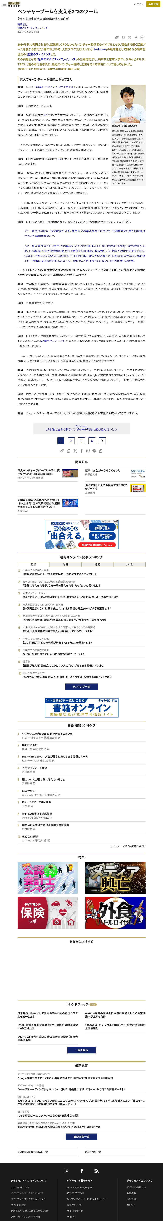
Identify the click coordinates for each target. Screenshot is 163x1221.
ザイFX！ (71, 1216)
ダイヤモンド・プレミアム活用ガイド (28, 1199)
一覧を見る (81, 1050)
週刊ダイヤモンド (75, 1193)
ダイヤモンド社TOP (136, 1187)
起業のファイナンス (39, 54)
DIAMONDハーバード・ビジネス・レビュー (87, 1199)
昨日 (65, 564)
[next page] (102, 440)
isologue (100, 49)
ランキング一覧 (81, 686)
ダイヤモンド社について (139, 1180)
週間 (97, 564)
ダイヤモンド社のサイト (79, 1180)
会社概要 (131, 1193)
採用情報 (131, 1199)
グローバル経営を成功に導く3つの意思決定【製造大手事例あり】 (48, 1038)
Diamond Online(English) (80, 1187)
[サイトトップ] (12, 4)
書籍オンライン (74, 1205)
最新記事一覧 (82, 1136)
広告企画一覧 (93, 1151)
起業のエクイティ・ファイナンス (33, 28)
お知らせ (131, 1205)
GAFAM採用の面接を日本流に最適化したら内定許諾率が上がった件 (115, 1015)
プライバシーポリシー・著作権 (25, 1216)
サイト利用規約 (18, 1205)
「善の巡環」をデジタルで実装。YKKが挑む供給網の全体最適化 (115, 1027)
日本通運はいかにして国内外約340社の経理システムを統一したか (48, 1015)
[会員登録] (153, 4)
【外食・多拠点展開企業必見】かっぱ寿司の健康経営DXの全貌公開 (48, 1027)
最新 (33, 564)
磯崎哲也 (22, 24)
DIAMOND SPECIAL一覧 (33, 1151)
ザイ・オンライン (75, 1211)
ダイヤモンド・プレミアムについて (27, 1193)
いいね (129, 564)
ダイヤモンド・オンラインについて (28, 1180)
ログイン (138, 4)
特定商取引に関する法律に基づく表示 (29, 1211)
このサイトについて (20, 1187)
